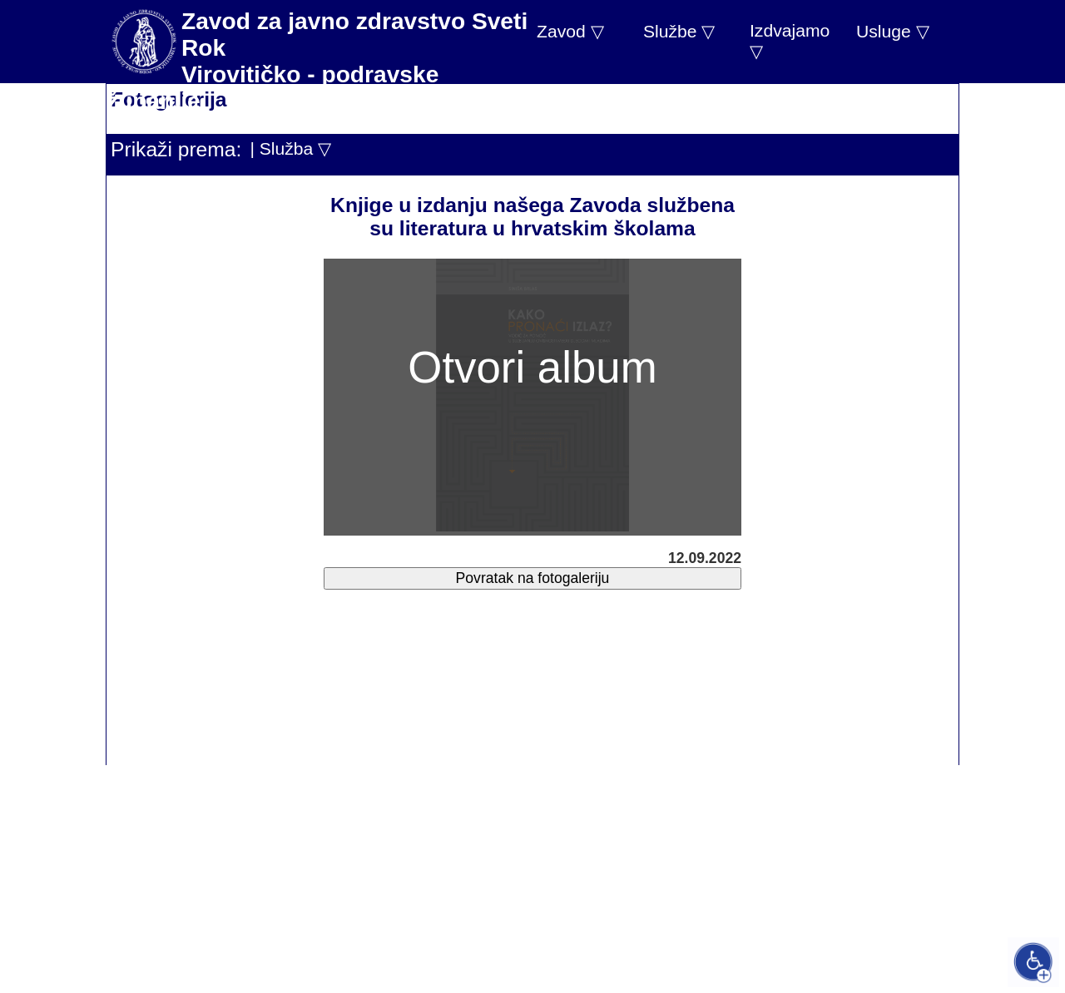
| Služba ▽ (290, 148)
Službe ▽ (679, 31)
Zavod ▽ (570, 31)
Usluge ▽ (892, 31)
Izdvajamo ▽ (790, 41)
